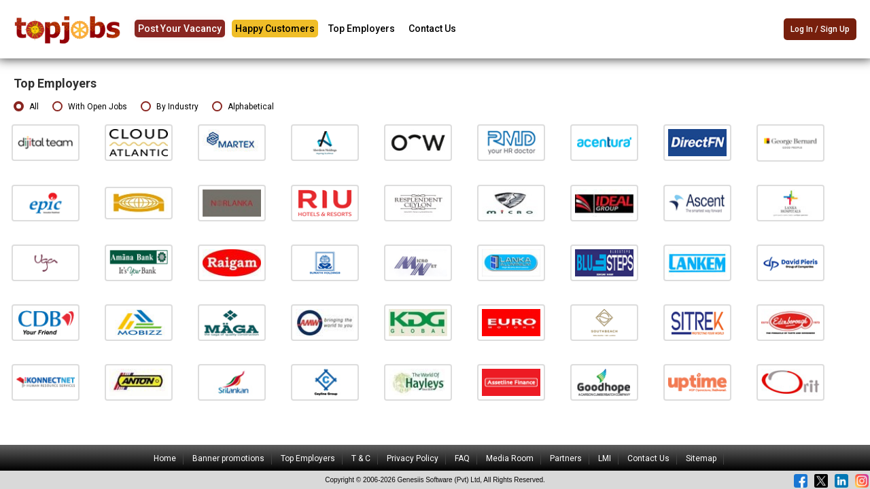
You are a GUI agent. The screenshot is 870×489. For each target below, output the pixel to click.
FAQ (462, 458)
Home (165, 458)
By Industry (169, 107)
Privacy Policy (412, 458)
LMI (604, 458)
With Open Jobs (89, 107)
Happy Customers (275, 28)
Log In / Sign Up (820, 30)
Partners (566, 458)
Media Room (510, 458)
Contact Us (432, 28)
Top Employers (361, 28)
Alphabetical (243, 107)
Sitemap (701, 458)
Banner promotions (228, 458)
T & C (360, 458)
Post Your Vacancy (180, 28)
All (26, 107)
